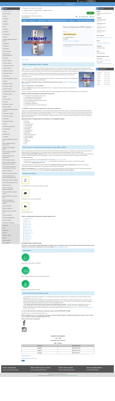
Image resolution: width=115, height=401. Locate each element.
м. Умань (5, 131)
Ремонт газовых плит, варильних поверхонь (8, 188)
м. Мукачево (6, 118)
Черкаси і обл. (28, 236)
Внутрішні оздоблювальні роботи (9, 148)
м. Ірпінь (5, 16)
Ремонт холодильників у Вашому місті (8, 156)
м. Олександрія (6, 129)
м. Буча (4, 26)
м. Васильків (5, 18)
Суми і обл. (27, 239)
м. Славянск (5, 136)
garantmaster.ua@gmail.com (103, 43)
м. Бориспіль (6, 31)
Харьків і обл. (27, 220)
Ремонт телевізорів (7, 170)
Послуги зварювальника (8, 217)
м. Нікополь (5, 58)
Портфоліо (5, 225)
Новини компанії (7, 240)
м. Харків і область (7, 63)
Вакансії (4, 237)
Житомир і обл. (27, 229)
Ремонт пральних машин (8, 160)
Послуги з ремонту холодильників (10, 369)
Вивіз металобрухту (101, 20)
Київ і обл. (27, 241)
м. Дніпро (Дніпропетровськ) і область (10, 40)
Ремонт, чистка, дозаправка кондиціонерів (9, 152)
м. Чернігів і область (7, 86)
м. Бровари (5, 29)
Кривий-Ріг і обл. (28, 230)
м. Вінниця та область (8, 70)
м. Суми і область (7, 99)
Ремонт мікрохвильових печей (10, 182)
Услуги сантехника (7, 206)
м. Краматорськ (6, 134)
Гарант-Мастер (54, 113)
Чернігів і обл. (28, 238)
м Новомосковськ (7, 51)
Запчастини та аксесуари (8, 222)
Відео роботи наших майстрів (85, 20)
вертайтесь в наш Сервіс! (36, 298)
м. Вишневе (5, 24)
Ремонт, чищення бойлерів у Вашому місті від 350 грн (9, 163)
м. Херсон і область (7, 88)
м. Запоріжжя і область (8, 65)
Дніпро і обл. (27, 221)
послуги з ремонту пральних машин (67, 369)
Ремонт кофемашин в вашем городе (10, 192)
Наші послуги (41, 20)
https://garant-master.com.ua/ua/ (104, 37)
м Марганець (6, 43)
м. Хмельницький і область (9, 91)
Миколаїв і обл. (28, 224)
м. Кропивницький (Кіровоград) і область (10, 110)
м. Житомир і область (8, 104)
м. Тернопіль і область (8, 113)
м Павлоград (6, 48)
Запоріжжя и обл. (28, 218)
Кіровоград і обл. (29, 232)
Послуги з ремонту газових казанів (39, 369)
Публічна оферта (7, 235)
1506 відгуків (82, 1)
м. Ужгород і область (8, 116)
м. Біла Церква (6, 34)
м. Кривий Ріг (6, 46)
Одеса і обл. (27, 223)
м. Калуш (5, 81)
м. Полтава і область (7, 73)
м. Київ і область (6, 13)
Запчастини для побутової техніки (58, 20)
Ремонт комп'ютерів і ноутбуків (10, 180)
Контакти (32, 20)
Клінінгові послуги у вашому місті (9, 211)
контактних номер (60, 159)
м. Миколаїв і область (8, 83)
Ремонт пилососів (7, 185)
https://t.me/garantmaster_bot (104, 60)
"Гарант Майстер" (29, 68)
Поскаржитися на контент (59, 375)
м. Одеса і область (7, 60)
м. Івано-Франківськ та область (10, 78)
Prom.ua (65, 374)
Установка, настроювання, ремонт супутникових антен (9, 176)
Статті (4, 227)
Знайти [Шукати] (90, 13)
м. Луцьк (5, 123)
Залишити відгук (84, 16)
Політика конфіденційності (93, 369)
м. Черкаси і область (7, 94)
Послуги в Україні (7, 220)
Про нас (5, 232)
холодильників (81, 71)
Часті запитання (6, 242)
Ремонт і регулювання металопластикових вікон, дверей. (9, 201)
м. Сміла (5, 96)
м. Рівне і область (7, 106)
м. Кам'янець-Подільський (9, 126)
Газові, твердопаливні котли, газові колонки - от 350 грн (9, 167)
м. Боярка (5, 21)
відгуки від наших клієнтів (60, 247)
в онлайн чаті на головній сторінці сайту (40, 161)
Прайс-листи (6, 230)
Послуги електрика (7, 215)
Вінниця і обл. (27, 227)
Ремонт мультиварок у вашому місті (10, 140)
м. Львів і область (7, 68)
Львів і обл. (27, 235)
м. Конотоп (5, 101)
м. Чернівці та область (8, 121)
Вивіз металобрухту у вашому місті (10, 196)
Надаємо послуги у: (7, 11)
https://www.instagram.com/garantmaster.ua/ (105, 63)
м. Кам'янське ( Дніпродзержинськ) (7, 54)
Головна (25, 20)
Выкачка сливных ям (7, 208)
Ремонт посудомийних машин (10, 173)
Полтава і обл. (28, 233)
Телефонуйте (69, 4)
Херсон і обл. (27, 226)
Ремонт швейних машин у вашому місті (9, 144)
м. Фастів (5, 36)
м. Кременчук (6, 76)
